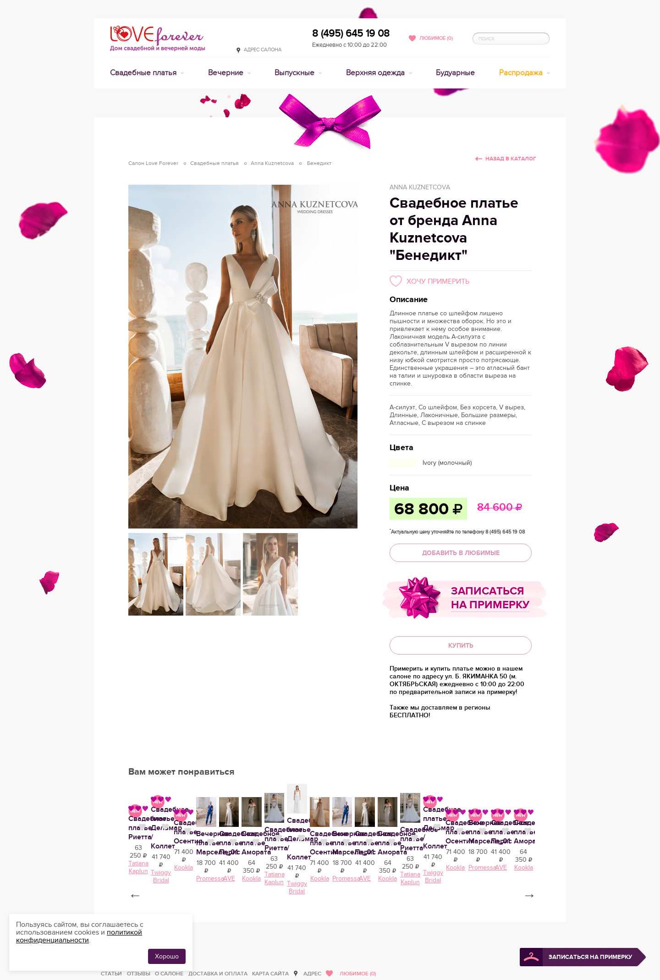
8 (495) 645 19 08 (351, 33)
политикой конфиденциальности (79, 936)
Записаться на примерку (490, 597)
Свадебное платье (405, 913)
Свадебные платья (144, 72)
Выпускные (295, 72)
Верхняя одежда (376, 72)
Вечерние (226, 72)
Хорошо (167, 956)
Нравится (201, 912)
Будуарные (455, 72)
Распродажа (521, 72)
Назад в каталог (510, 158)
